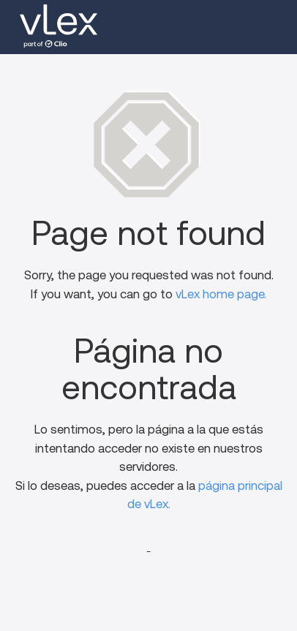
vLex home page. (221, 294)
